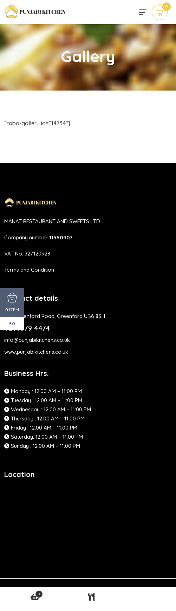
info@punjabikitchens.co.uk (37, 340)
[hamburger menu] (142, 12)
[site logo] (35, 15)
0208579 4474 (27, 328)
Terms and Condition (29, 269)
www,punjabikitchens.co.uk (36, 351)
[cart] (160, 12)
